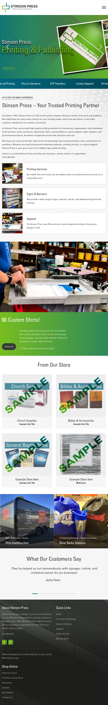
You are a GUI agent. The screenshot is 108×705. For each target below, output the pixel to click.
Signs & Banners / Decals (16, 538)
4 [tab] (53, 593)
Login (16, 658)
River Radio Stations (72, 543)
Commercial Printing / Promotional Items (78, 538)
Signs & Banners (37, 194)
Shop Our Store (9, 673)
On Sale (5, 687)
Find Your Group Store (12, 678)
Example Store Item (27, 479)
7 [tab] (72, 593)
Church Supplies (27, 420)
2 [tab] (41, 593)
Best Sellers (7, 692)
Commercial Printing (66, 619)
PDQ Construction (17, 543)
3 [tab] (47, 593)
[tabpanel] (54, 576)
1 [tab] (35, 593)
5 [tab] (60, 593)
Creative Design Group (33, 654)
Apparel (31, 219)
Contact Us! (9, 346)
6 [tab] (66, 593)
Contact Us (7, 697)
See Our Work (62, 639)
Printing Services (37, 169)
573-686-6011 (8, 634)
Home (59, 614)
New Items (7, 683)
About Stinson (63, 634)
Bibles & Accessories (81, 420)
